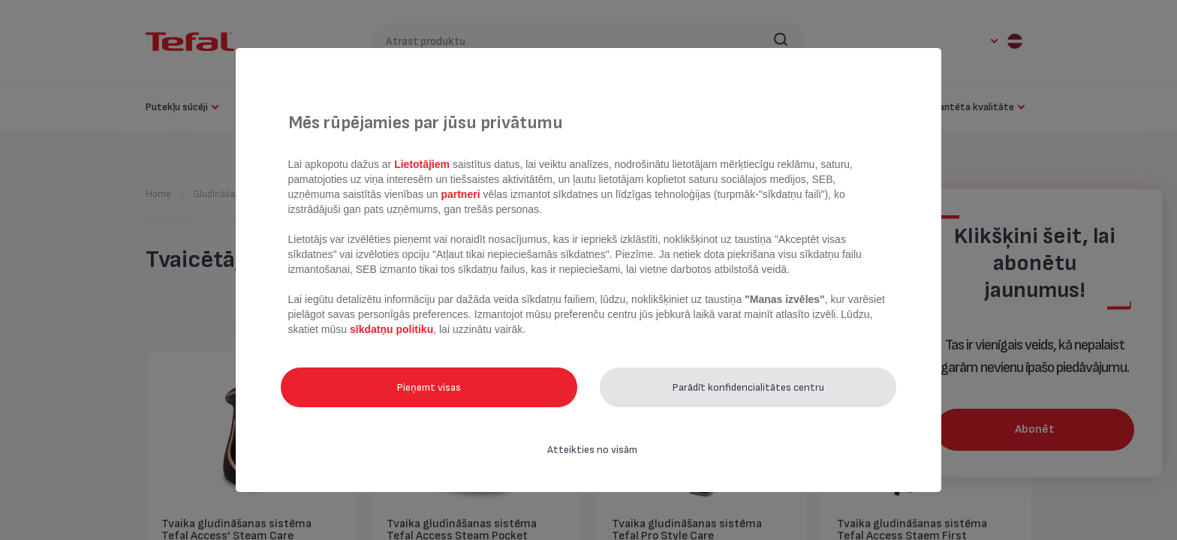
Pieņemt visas (429, 387)
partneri (462, 194)
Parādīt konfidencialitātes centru (748, 387)
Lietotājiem (423, 164)
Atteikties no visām (592, 449)
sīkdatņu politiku (391, 329)
